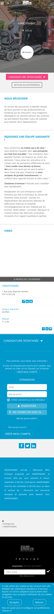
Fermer (53, 584)
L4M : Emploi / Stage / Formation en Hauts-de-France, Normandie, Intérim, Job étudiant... (27, 3)
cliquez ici (7, 610)
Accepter (14, 602)
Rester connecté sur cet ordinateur (28, 399)
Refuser (39, 602)
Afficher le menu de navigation (2, 3)
